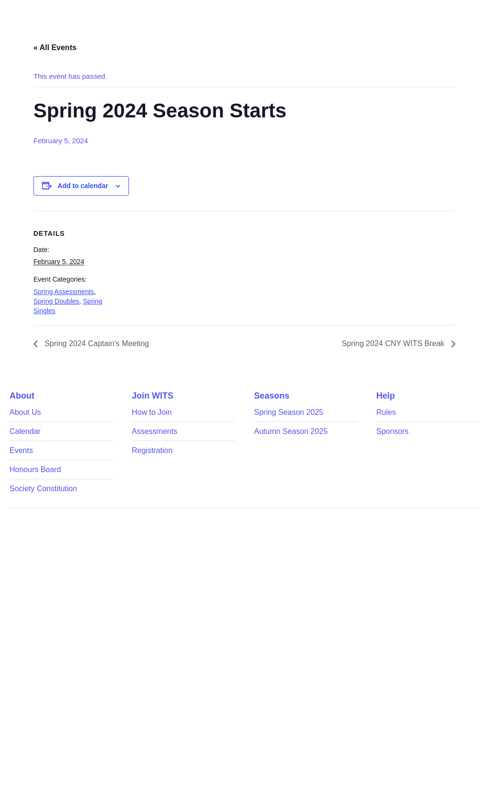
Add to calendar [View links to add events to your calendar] (83, 186)
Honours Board (35, 469)
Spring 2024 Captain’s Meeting (96, 343)
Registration (152, 450)
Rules (386, 412)
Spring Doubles (56, 301)
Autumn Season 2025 (291, 431)
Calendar (25, 431)
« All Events (54, 47)
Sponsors (392, 431)
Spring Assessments (63, 291)
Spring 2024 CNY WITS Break (394, 343)
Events (21, 450)
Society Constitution (43, 489)
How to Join (152, 412)
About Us (25, 412)
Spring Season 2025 (288, 412)
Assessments (154, 431)
